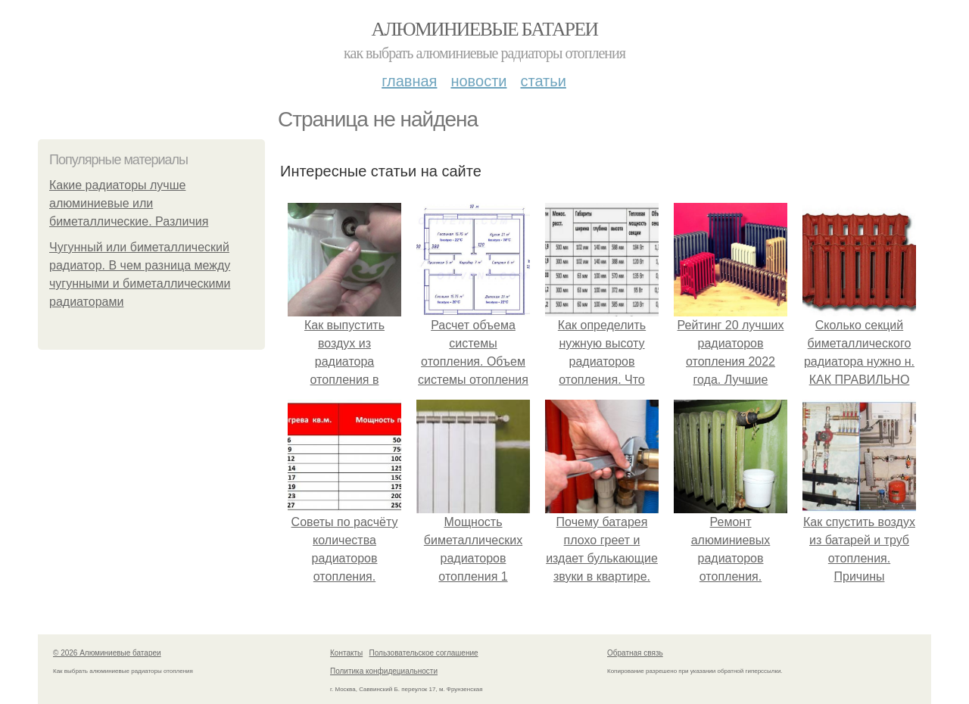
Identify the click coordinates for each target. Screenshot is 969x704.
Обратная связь (635, 653)
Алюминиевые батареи (485, 29)
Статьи (543, 81)
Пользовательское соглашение (423, 653)
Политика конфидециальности (384, 671)
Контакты (346, 653)
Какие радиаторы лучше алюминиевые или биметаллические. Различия (128, 203)
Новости (478, 81)
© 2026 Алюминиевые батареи (107, 653)
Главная (409, 81)
